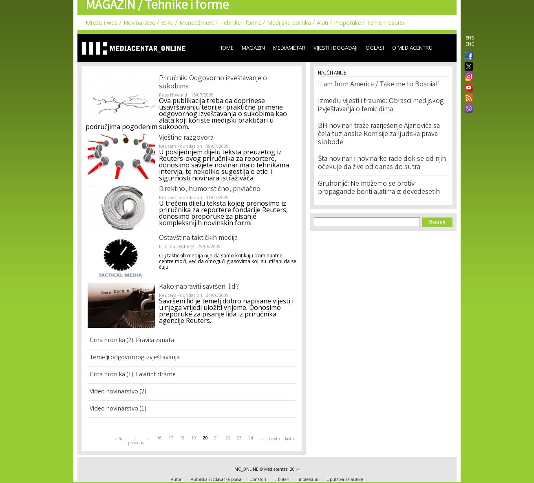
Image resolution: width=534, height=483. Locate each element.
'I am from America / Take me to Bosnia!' (379, 84)
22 (227, 438)
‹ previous (135, 441)
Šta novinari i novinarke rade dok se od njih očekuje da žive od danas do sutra (382, 163)
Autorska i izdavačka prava (216, 479)
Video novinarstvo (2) (118, 392)
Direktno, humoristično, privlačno (209, 189)
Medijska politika (289, 22)
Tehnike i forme (241, 22)
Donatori (257, 479)
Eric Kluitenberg (176, 246)
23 (239, 438)
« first (120, 438)
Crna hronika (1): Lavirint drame (133, 375)
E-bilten (281, 479)
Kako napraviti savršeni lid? (199, 287)
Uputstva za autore (345, 479)
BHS (470, 38)
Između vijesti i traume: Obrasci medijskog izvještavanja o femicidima (381, 105)
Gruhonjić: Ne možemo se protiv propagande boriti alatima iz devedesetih (379, 188)
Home (226, 47)
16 (159, 438)
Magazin (253, 47)
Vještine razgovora (186, 138)
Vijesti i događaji (335, 47)
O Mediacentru (412, 47)
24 (250, 438)
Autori (177, 479)
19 (193, 438)
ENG (470, 44)
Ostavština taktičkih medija (198, 238)
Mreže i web (102, 22)
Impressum (308, 479)
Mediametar (289, 47)
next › (274, 438)
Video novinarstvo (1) (118, 409)
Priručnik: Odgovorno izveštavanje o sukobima (213, 82)
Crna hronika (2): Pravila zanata (132, 340)
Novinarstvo (140, 22)
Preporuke (347, 22)
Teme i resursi (385, 22)
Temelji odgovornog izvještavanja (135, 357)
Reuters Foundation (180, 146)
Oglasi (375, 47)
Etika (167, 22)
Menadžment (196, 22)
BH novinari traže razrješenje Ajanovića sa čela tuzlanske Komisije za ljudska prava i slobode (379, 134)
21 (216, 438)
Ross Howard (173, 95)
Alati (322, 22)
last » (290, 438)
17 (170, 438)
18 (182, 438)
